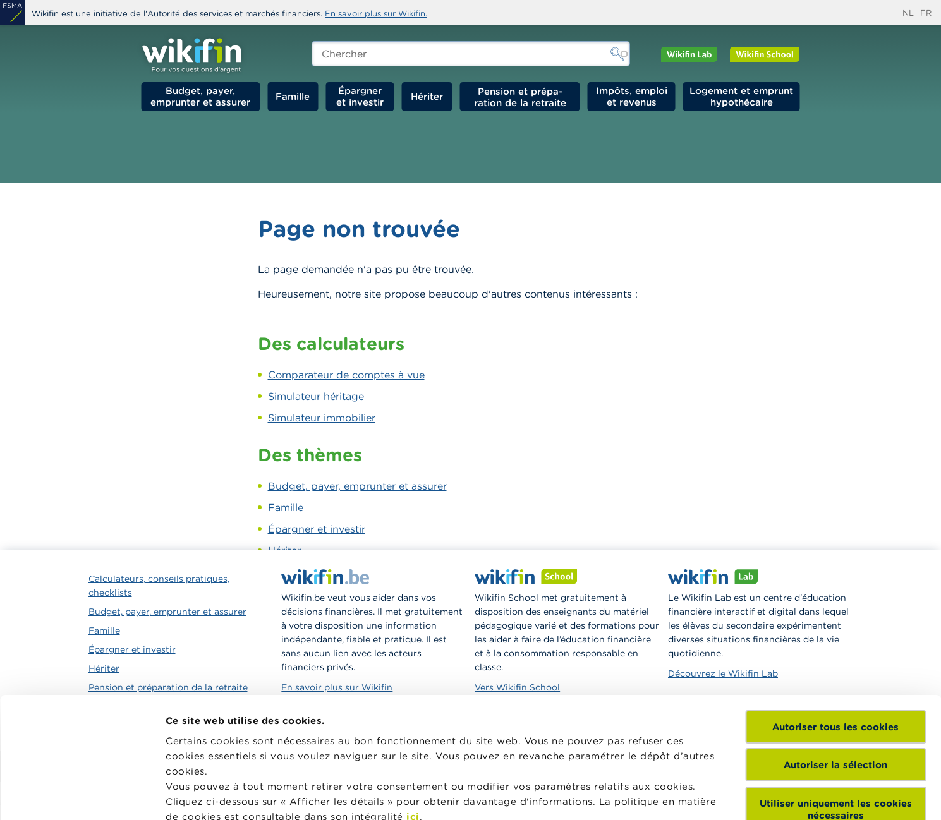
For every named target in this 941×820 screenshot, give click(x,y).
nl (908, 13)
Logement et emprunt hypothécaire (741, 96)
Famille (293, 96)
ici (413, 696)
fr (926, 13)
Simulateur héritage (316, 396)
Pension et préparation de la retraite (520, 96)
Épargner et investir (360, 96)
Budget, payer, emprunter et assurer (200, 96)
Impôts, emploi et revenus (631, 96)
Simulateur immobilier (321, 417)
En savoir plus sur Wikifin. (376, 13)
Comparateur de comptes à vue (346, 374)
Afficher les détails (212, 795)
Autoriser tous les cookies (835, 607)
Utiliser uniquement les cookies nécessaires (836, 689)
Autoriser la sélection (835, 645)
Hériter (427, 96)
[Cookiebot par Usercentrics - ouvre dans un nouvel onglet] (82, 795)
